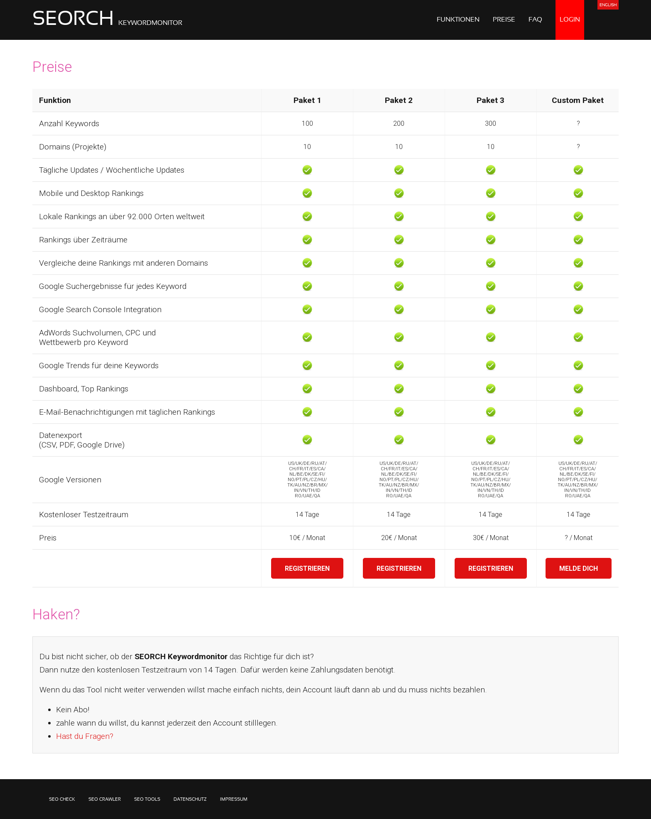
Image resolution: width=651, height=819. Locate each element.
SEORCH (107, 19)
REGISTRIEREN (307, 568)
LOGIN (570, 20)
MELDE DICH (578, 568)
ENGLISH (608, 5)
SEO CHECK (62, 799)
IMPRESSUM (233, 799)
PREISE (504, 20)
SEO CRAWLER (104, 799)
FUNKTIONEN (458, 20)
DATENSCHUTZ (190, 799)
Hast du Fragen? (84, 736)
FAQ (535, 20)
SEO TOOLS (147, 799)
